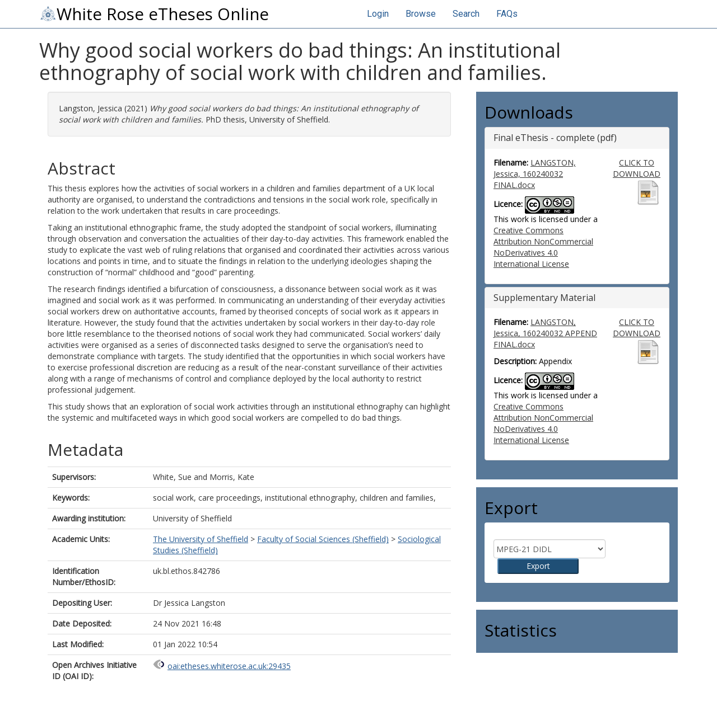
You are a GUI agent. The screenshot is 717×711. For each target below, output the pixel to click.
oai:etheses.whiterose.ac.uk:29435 (229, 666)
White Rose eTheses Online (154, 14)
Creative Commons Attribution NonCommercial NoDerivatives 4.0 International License (543, 247)
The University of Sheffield (200, 539)
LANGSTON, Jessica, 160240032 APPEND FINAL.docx (545, 333)
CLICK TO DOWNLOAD (636, 168)
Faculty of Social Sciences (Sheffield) (323, 539)
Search (466, 13)
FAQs (507, 13)
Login (378, 13)
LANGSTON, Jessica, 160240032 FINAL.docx (534, 173)
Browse (421, 13)
